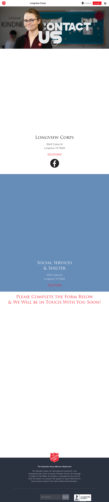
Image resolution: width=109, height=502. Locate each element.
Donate (97, 3)
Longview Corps (38, 3)
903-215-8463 (54, 154)
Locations (86, 3)
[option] (54, 27)
